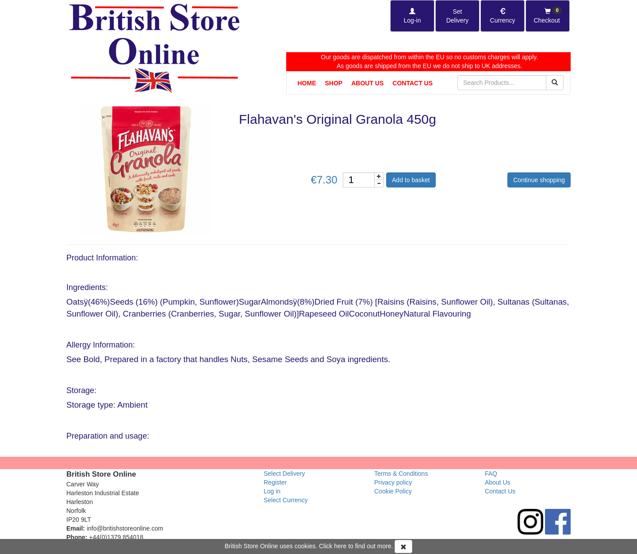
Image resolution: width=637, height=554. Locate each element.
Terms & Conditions (401, 473)
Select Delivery (284, 473)
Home (307, 83)
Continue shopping (539, 179)
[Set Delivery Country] (457, 16)
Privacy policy (393, 482)
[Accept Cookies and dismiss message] (403, 546)
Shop (334, 83)
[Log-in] (412, 16)
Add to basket (411, 179)
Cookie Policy (393, 491)
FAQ (491, 473)
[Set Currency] (502, 16)
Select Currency (286, 500)
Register (275, 482)
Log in (272, 491)
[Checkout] (548, 16)
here (340, 546)
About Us (367, 83)
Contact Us (412, 83)
